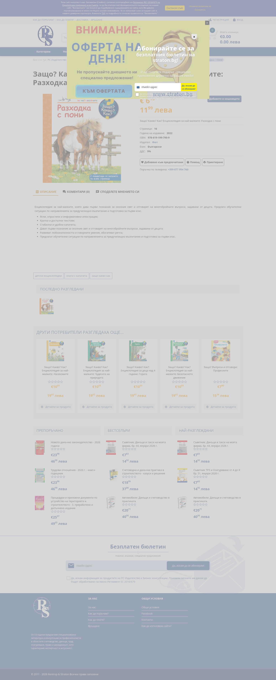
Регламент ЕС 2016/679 (173, 98)
